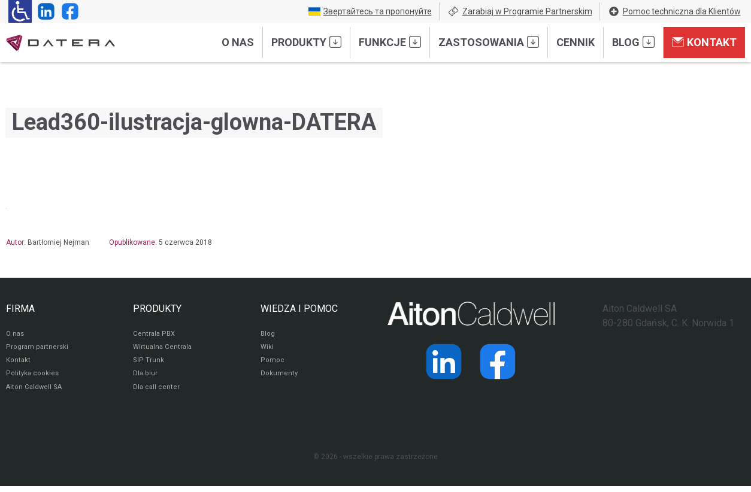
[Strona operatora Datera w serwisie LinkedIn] (44, 11)
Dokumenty (279, 378)
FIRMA (20, 308)
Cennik (575, 42)
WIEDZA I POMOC (299, 308)
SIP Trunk (148, 364)
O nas (238, 42)
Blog (633, 42)
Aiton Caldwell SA (35, 392)
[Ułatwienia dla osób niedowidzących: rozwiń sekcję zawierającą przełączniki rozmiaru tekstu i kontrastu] (20, 11)
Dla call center (157, 392)
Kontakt (704, 42)
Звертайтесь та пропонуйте (370, 11)
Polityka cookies (33, 378)
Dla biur (145, 378)
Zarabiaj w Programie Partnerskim (519, 11)
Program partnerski (37, 349)
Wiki (267, 349)
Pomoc (272, 364)
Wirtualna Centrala (164, 349)
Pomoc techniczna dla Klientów (674, 11)
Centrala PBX (155, 335)
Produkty (306, 42)
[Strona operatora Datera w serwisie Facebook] (68, 11)
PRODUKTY (157, 308)
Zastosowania (488, 42)
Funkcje (390, 42)
